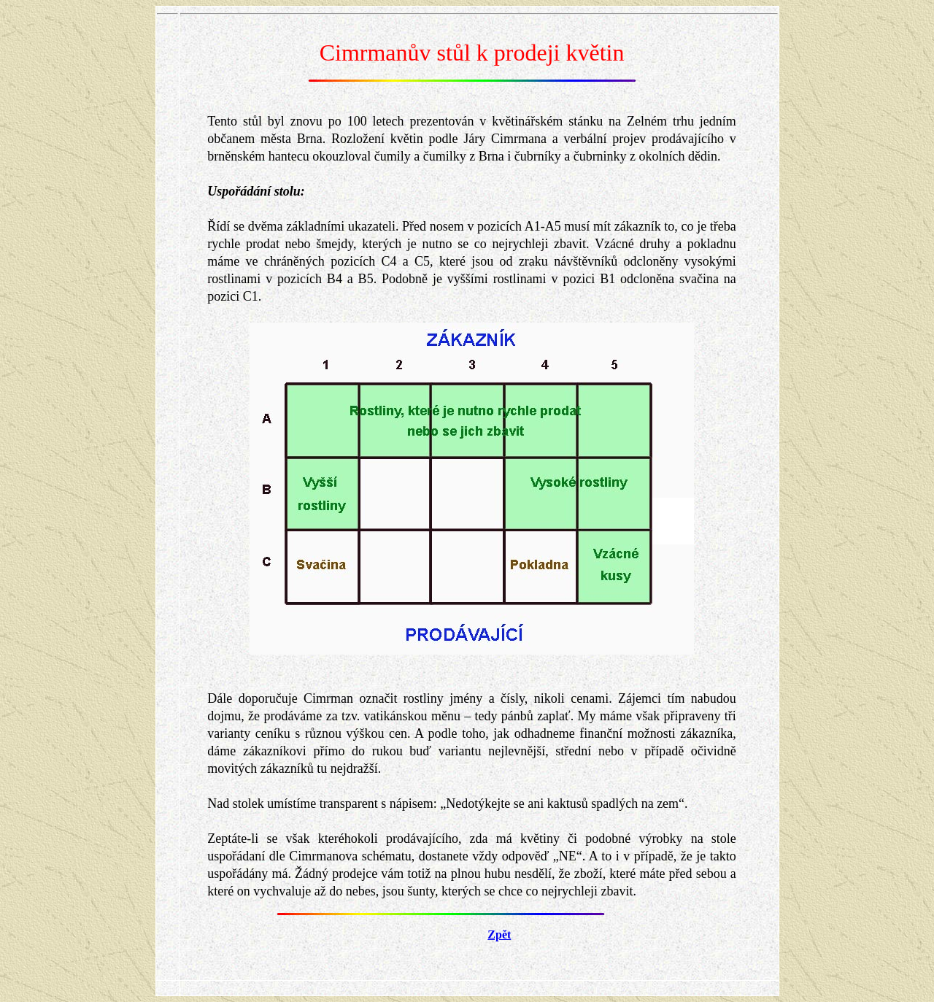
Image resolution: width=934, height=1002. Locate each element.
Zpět (499, 934)
